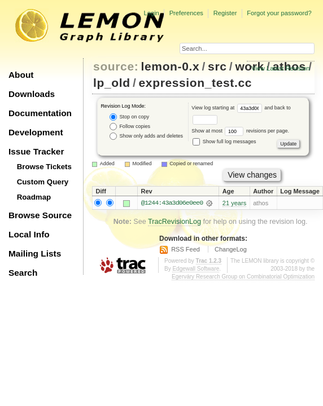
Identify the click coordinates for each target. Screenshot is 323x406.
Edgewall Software (195, 269)
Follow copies (130, 126)
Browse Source (40, 215)
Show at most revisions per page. (240, 131)
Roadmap (34, 197)
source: (115, 66)
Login (151, 13)
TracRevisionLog (174, 222)
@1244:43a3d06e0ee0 (172, 203)
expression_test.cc (195, 82)
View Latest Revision (280, 68)
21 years (234, 203)
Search (22, 272)
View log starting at (227, 108)
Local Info (29, 234)
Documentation (40, 113)
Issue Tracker (36, 151)
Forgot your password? (279, 13)
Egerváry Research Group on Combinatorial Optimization (243, 276)
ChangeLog (231, 249)
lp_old (111, 82)
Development (35, 132)
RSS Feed (185, 249)
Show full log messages (224, 141)
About (20, 75)
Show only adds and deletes (146, 136)
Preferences (186, 13)
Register (225, 13)
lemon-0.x (170, 66)
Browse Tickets (44, 166)
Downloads (31, 94)
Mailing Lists (34, 253)
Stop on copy (129, 117)
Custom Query (43, 182)
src (217, 66)
